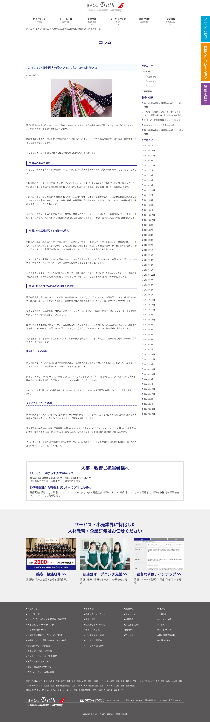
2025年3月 (149, 160)
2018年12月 (149, 275)
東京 (45, 681)
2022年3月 (149, 205)
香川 (101, 686)
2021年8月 (149, 225)
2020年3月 (149, 240)
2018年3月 (149, 285)
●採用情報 (128, 630)
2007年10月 (149, 414)
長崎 (128, 686)
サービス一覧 (65, 20)
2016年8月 (149, 324)
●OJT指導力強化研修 (94, 645)
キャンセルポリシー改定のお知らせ (160, 125)
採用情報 (148, 91)
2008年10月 (149, 394)
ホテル (53, 690)
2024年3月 (149, 180)
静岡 (180, 681)
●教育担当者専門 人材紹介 (38, 661)
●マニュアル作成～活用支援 (39, 651)
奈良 (122, 681)
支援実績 (92, 20)
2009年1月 (149, 384)
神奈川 (51, 681)
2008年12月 (149, 389)
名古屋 (174, 681)
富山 (162, 681)
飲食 (59, 690)
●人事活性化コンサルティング (40, 624)
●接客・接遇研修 (92, 630)
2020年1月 (149, 250)
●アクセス (128, 635)
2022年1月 (149, 210)
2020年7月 (149, 230)
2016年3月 (149, 334)
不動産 (94, 690)
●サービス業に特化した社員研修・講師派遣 (46, 619)
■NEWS (161, 609)
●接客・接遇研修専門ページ (39, 667)
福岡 (117, 686)
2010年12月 (149, 369)
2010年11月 (149, 374)
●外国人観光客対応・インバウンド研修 (44, 635)
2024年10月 (149, 165)
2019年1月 (149, 270)
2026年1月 (149, 145)
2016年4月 (149, 329)
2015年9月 (149, 339)
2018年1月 (149, 295)
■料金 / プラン (33, 609)
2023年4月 (149, 185)
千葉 (58, 681)
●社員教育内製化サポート (38, 630)
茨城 (68, 681)
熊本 (133, 686)
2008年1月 (149, 404)
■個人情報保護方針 (166, 635)
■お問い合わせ (164, 640)
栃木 (73, 681)
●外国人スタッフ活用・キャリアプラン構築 (46, 640)
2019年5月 (149, 255)
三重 (134, 681)
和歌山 (128, 681)
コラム (46, 29)
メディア (152, 81)
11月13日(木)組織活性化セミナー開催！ (162, 120)
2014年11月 (149, 354)
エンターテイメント (122, 690)
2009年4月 (149, 379)
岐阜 (168, 681)
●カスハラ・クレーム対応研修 (40, 672)
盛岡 (52, 686)
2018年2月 (149, 290)
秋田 (58, 686)
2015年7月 (149, 349)
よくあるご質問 (118, 20)
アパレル (45, 690)
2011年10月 (149, 359)
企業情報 (171, 20)
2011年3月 (149, 364)
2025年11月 (149, 150)
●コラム (161, 624)
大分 (122, 686)
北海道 (46, 686)
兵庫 (112, 681)
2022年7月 (149, 195)
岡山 (91, 686)
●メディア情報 (164, 619)
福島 (73, 686)
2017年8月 (149, 314)
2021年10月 (149, 220)
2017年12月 (149, 300)
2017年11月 (149, 305)
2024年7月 (149, 170)
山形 (63, 686)
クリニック (67, 690)
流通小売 (101, 690)
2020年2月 (149, 245)
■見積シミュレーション (95, 614)
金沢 (157, 681)
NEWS (38, 29)
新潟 (89, 681)
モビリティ (36, 690)
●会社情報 (128, 619)
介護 (75, 690)
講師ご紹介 (144, 20)
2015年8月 (149, 344)
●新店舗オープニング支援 (38, 645)
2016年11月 (149, 319)
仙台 (68, 686)
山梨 (84, 681)
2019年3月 (149, 265)
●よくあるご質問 (132, 624)
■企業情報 (128, 609)
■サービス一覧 (33, 614)
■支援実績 (89, 609)
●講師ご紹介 (90, 619)
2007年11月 (149, 409)
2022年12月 (149, 190)
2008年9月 (149, 399)
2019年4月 (149, 260)
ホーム (29, 29)
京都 (117, 681)
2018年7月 (149, 280)
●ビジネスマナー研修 (94, 635)
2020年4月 (149, 235)
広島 (96, 686)
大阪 (106, 681)
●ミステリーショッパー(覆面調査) (41, 656)
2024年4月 (149, 175)
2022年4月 (149, 200)
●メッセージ (129, 614)
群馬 (78, 681)
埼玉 (63, 681)
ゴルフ (109, 690)
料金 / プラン (39, 20)
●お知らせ (162, 614)
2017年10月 (149, 309)
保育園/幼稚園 (84, 690)
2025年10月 (149, 155)
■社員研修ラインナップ (95, 624)
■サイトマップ (164, 630)
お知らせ (152, 76)
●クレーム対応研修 (93, 640)
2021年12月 (149, 215)
